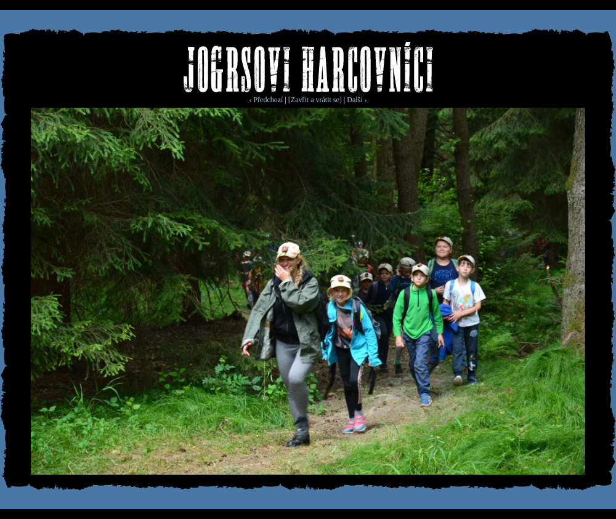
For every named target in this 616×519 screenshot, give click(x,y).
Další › (357, 99)
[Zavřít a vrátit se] (315, 99)
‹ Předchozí (266, 99)
